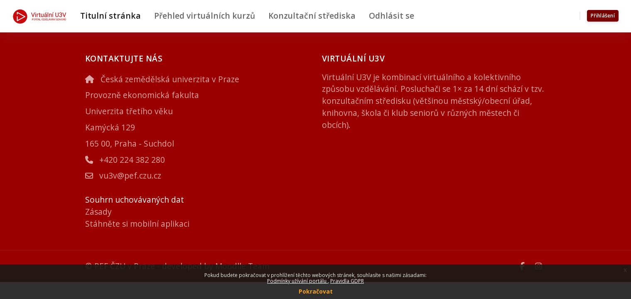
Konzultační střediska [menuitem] (312, 15)
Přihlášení (603, 15)
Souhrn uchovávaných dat (134, 199)
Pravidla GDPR (347, 280)
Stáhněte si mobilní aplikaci (137, 223)
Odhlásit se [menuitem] (391, 15)
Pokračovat (316, 291)
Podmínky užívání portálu (297, 280)
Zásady (98, 211)
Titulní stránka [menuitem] (110, 15)
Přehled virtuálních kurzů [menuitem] (204, 15)
